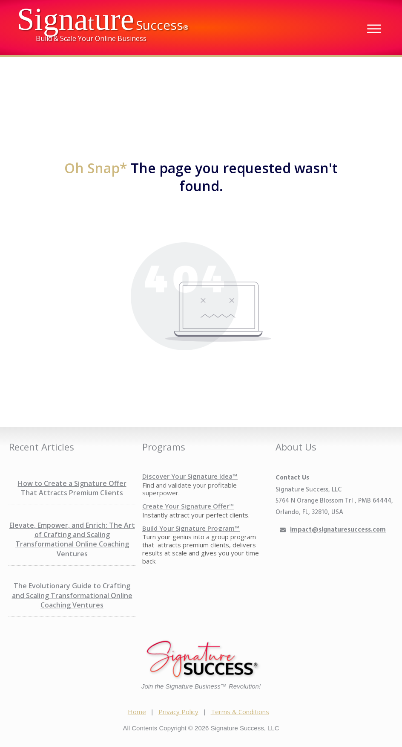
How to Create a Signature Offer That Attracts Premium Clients (72, 488)
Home (137, 711)
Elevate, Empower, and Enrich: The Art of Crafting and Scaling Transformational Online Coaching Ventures (72, 539)
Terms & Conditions (240, 711)
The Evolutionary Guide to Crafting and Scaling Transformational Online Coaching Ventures (72, 595)
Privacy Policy (178, 711)
